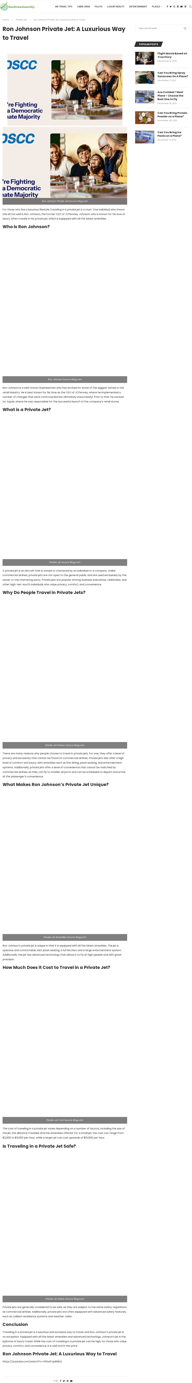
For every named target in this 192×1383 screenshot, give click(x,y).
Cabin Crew (83, 6)
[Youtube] (181, 6)
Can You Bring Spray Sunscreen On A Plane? (172, 74)
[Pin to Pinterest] (68, 1381)
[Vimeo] (185, 6)
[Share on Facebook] (60, 1381)
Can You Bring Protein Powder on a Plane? (172, 114)
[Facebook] (167, 6)
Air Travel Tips (63, 6)
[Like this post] (57, 1381)
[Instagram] (174, 6)
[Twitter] (171, 6)
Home (6, 19)
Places (156, 6)
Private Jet (21, 19)
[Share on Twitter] (64, 1381)
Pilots (98, 6)
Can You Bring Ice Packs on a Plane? (169, 134)
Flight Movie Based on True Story (172, 55)
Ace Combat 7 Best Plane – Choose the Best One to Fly (170, 95)
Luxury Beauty (115, 6)
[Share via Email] (71, 1381)
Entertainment (138, 6)
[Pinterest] (178, 6)
